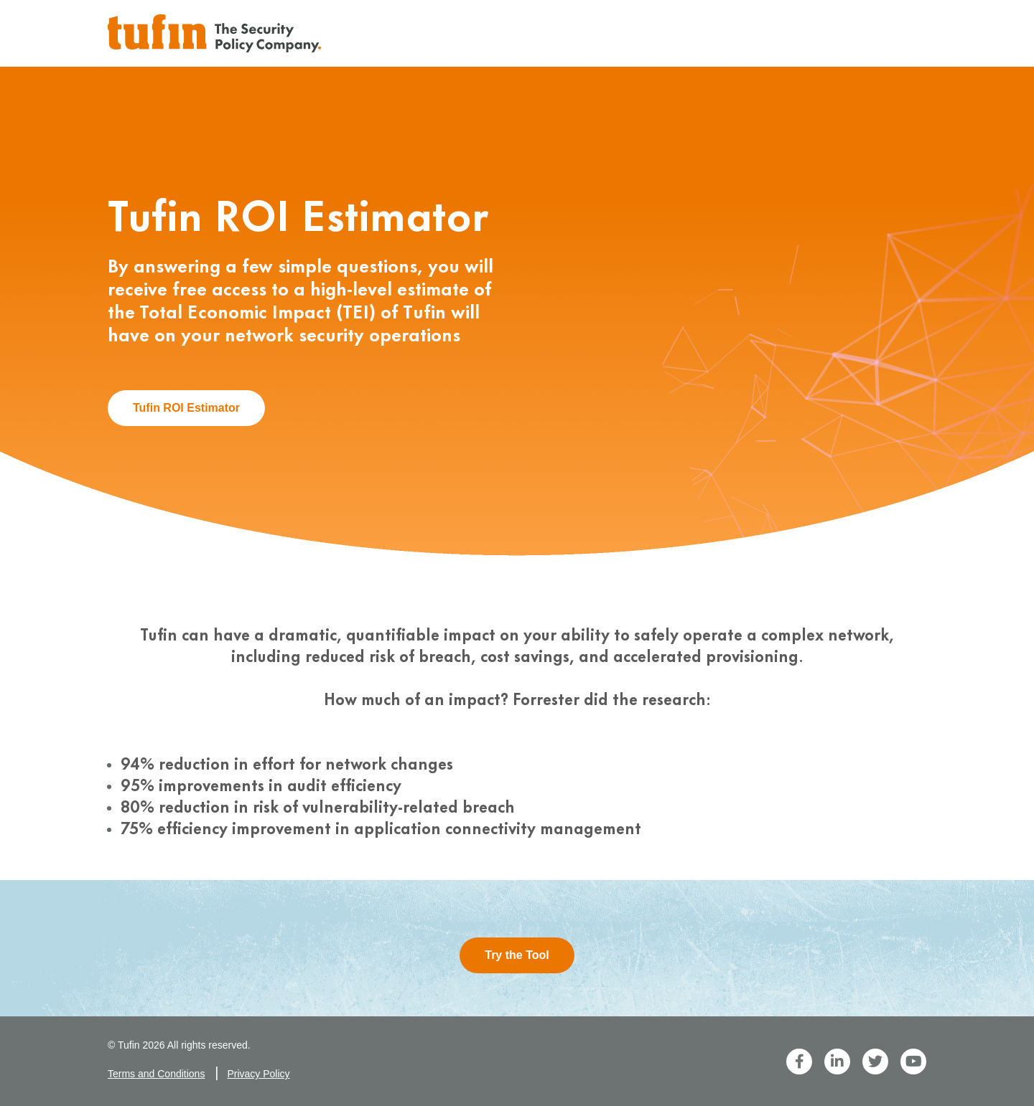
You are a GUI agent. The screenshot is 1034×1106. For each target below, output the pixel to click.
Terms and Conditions (156, 1073)
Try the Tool (517, 955)
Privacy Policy (258, 1073)
